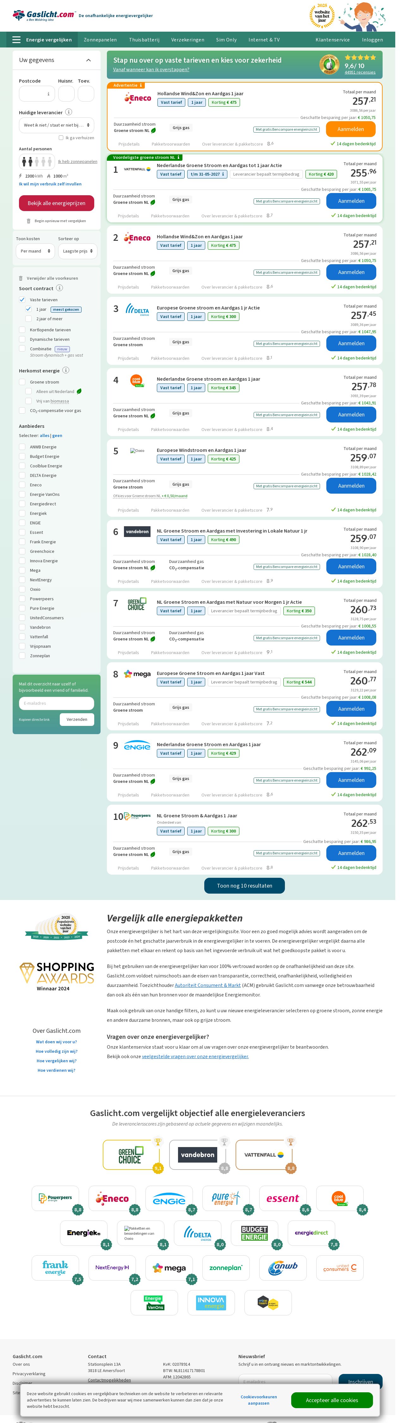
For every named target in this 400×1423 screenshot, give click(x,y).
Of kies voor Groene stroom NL (150, 496)
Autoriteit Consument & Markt (208, 985)
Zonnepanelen (100, 39)
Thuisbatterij (144, 39)
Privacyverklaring (29, 1374)
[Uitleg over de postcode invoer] (48, 94)
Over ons (21, 1364)
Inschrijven (360, 1382)
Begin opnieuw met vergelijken (60, 221)
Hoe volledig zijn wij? (56, 1051)
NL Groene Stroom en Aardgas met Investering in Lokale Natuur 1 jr (232, 531)
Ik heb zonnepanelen (76, 162)
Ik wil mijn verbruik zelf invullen (50, 184)
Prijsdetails (129, 144)
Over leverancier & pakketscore (238, 143)
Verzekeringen (187, 39)
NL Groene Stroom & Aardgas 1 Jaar (197, 816)
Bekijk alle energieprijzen (56, 203)
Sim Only (226, 39)
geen (57, 436)
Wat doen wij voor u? (56, 1042)
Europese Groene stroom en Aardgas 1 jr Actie (208, 308)
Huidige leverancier (41, 112)
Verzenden (77, 719)
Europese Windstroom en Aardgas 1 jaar (201, 450)
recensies (360, 72)
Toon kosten (28, 239)
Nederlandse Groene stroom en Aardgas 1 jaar (208, 379)
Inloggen (372, 39)
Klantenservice (333, 39)
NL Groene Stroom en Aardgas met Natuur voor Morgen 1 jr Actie (229, 602)
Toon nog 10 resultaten (244, 885)
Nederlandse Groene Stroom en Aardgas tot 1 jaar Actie (219, 165)
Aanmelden (351, 129)
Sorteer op (68, 239)
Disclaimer (22, 1383)
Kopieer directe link (34, 719)
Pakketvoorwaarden (171, 144)
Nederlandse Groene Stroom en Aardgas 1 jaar (209, 744)
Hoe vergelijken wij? (57, 1061)
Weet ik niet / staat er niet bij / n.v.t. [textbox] (57, 125)
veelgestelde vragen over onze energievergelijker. (195, 1056)
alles (44, 436)
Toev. (84, 81)
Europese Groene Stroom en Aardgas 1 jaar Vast (211, 673)
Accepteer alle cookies (332, 1400)
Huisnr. (65, 81)
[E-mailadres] (56, 703)
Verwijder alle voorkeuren (52, 278)
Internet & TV (264, 39)
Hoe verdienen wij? (56, 1070)
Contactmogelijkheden (109, 1380)
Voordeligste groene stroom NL (146, 157)
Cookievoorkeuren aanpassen (259, 1400)
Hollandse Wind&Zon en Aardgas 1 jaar (200, 93)
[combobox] (56, 125)
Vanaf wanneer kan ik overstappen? (151, 69)
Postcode (30, 81)
